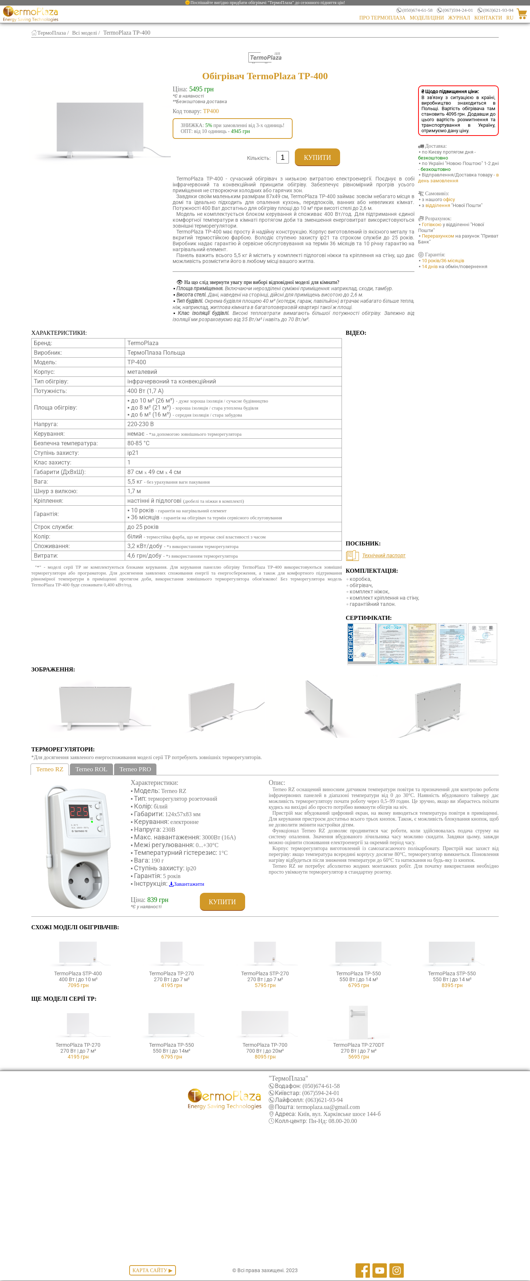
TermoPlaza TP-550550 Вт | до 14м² (171, 1045)
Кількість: (258, 158)
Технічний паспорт (384, 555)
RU (509, 18)
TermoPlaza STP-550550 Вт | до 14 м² (452, 974)
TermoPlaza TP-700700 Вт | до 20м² (265, 1045)
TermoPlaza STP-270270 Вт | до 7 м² (265, 974)
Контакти (488, 18)
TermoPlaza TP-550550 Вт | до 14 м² (358, 974)
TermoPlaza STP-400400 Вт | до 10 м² (78, 974)
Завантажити (190, 884)
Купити (317, 157)
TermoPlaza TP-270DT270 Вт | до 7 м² (358, 1045)
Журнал (459, 18)
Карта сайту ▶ (152, 1271)
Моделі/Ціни (427, 18)
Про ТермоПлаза (382, 18)
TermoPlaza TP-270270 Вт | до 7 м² (171, 974)
